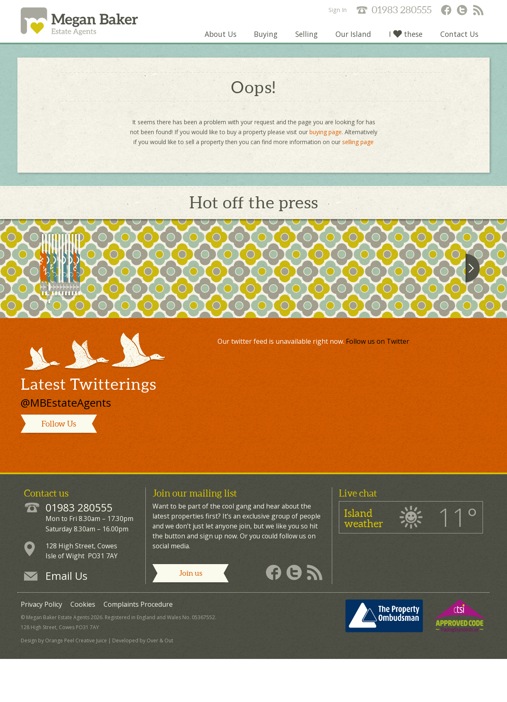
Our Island (352, 39)
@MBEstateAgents (66, 448)
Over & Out (160, 686)
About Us (218, 39)
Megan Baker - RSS (479, 11)
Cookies (82, 650)
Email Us (66, 621)
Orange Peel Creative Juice (76, 686)
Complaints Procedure (138, 650)
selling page (358, 146)
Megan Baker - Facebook (445, 11)
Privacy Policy (41, 650)
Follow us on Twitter (377, 386)
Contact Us (459, 39)
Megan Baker (87, 23)
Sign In (337, 10)
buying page (325, 136)
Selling (305, 39)
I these (405, 39)
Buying (263, 39)
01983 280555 (402, 9)
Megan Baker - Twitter (462, 11)
